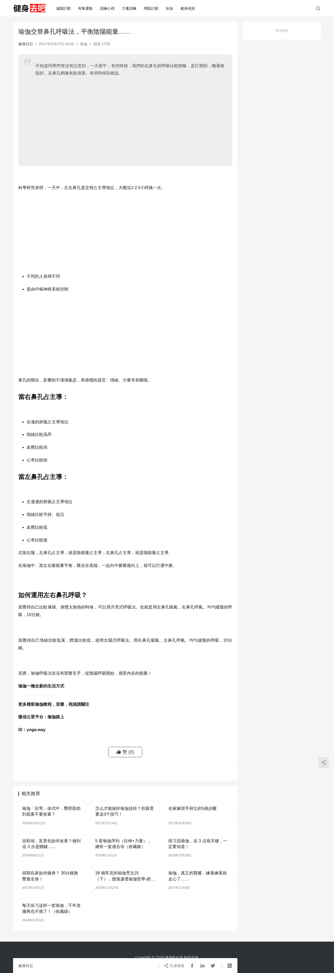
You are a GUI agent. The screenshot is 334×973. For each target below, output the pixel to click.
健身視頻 (187, 8)
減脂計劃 (63, 8)
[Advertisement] (129, 119)
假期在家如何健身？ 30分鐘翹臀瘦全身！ (50, 876)
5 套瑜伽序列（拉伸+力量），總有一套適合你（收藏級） (123, 844)
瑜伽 (169, 8)
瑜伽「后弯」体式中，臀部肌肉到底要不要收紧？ (51, 811)
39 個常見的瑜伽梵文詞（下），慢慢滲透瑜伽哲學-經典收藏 (125, 876)
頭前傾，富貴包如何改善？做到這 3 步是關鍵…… (51, 844)
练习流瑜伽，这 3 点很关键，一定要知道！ (197, 844)
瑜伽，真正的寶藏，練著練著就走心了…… (197, 876)
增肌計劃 (151, 8)
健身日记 (25, 44)
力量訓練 (129, 8)
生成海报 (174, 965)
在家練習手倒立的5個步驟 (192, 808)
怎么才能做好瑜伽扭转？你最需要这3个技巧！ (124, 811)
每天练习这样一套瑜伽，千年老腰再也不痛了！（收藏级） (51, 908)
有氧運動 (85, 8)
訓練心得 (107, 8)
